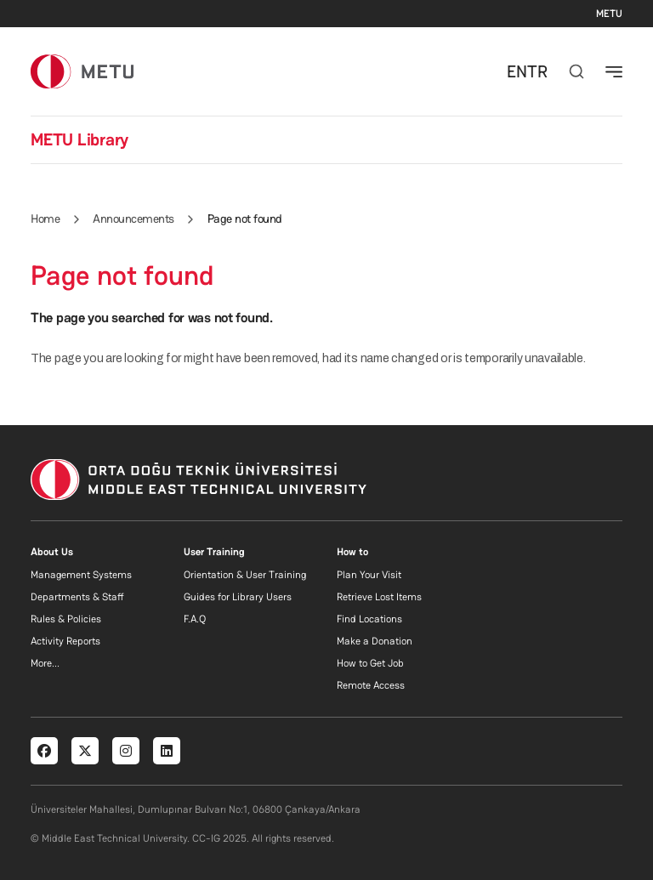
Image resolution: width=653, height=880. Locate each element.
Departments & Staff (77, 597)
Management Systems (81, 575)
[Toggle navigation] (613, 71)
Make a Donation (374, 641)
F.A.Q (195, 619)
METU (609, 13)
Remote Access (371, 685)
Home (45, 218)
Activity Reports (65, 641)
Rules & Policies (66, 619)
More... (45, 663)
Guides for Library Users (238, 597)
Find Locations (369, 619)
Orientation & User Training (245, 575)
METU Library (79, 139)
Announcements (133, 218)
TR (537, 71)
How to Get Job (370, 663)
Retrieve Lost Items (379, 597)
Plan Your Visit (369, 575)
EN (517, 71)
